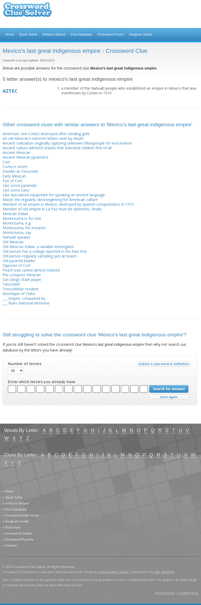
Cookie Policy (188, 593)
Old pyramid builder (19, 260)
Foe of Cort (12, 180)
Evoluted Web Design (113, 572)
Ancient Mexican (16, 152)
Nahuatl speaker (16, 237)
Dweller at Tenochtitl (20, 171)
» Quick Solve (13, 497)
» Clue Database (15, 509)
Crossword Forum (110, 34)
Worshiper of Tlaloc (19, 293)
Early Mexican (14, 176)
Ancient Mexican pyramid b (25, 157)
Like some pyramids (20, 185)
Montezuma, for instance (24, 227)
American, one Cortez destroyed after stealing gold (46, 133)
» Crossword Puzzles (18, 539)
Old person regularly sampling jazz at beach (39, 255)
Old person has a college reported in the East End (44, 251)
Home (9, 34)
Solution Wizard (53, 34)
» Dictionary (12, 527)
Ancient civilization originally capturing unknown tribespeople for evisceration (67, 143)
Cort (6, 161)
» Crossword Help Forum (21, 515)
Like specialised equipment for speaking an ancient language (54, 194)
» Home (8, 491)
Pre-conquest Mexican (22, 274)
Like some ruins (16, 190)
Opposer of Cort (16, 265)
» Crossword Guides (17, 533)
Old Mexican (13, 241)
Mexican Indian (15, 213)
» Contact (10, 545)
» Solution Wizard (16, 503)
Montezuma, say (17, 232)
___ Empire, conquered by (24, 298)
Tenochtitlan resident (20, 288)
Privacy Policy (165, 593)
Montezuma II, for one (22, 218)
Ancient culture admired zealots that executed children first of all (57, 147)
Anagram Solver (140, 34)
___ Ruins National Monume (26, 303)
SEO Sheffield (164, 572)
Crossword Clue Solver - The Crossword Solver (27, 11)
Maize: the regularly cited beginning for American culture (50, 199)
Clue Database (81, 34)
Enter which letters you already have (41, 381)
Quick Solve (28, 34)
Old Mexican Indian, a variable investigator (38, 246)
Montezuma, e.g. (17, 223)
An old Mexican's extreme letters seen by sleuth (43, 138)
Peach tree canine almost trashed (31, 270)
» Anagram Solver (16, 521)
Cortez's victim (15, 166)
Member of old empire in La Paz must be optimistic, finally (52, 208)
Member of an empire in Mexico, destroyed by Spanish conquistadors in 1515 (68, 204)
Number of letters (24, 363)
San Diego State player (22, 279)
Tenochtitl (11, 284)
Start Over (168, 397)
